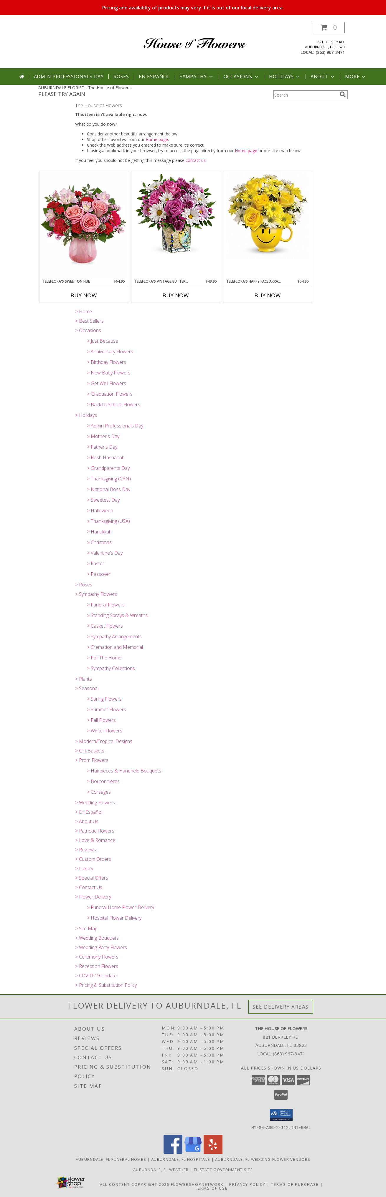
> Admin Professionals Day (115, 425)
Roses (121, 76)
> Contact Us (88, 887)
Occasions (241, 76)
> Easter (95, 563)
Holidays (285, 76)
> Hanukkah (99, 531)
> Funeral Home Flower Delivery (120, 907)
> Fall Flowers (101, 720)
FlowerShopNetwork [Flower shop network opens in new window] (197, 1184)
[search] (342, 94)
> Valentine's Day (105, 553)
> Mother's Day (103, 436)
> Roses (83, 584)
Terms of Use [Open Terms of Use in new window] (211, 1188)
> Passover (98, 574)
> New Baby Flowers (109, 372)
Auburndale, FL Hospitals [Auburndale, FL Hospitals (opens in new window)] (180, 1159)
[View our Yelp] (213, 1152)
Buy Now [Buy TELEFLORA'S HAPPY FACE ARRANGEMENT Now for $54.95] (267, 295)
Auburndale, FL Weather (161, 1169)
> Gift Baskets (89, 750)
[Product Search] (305, 95)
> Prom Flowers (91, 760)
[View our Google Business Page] (193, 1152)
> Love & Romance (95, 840)
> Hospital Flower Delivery (114, 918)
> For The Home (104, 657)
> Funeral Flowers (106, 604)
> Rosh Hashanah (106, 457)
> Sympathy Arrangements (114, 636)
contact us (196, 160)
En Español (154, 76)
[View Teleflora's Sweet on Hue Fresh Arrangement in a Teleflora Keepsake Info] (83, 224)
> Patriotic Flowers (94, 831)
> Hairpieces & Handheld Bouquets (124, 770)
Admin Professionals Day (69, 76)
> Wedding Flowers (95, 802)
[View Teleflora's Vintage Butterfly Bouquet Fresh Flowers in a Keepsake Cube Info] (175, 215)
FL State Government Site (223, 1169)
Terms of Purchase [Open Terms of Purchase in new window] (295, 1184)
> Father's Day (102, 447)
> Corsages (99, 792)
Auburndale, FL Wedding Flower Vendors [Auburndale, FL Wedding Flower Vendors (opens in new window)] (262, 1159)
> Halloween (100, 510)
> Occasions (88, 330)
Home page (157, 139)
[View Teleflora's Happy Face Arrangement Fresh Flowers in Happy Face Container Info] (267, 215)
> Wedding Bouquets (97, 938)
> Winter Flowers (104, 730)
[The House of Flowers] (195, 38)
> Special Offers (91, 878)
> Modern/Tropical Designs (103, 741)
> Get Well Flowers (106, 383)
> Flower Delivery (93, 896)
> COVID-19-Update (96, 975)
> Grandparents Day (108, 468)
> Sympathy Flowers (96, 594)
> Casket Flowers (105, 626)
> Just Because (102, 341)
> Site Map (86, 928)
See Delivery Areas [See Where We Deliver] (281, 1006)
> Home (83, 311)
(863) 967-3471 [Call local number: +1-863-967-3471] (330, 52)
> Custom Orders (93, 859)
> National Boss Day (108, 489)
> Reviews (85, 849)
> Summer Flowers (106, 709)
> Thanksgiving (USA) (108, 521)
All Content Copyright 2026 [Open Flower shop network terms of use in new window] (134, 1184)
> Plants (83, 679)
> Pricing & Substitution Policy (106, 985)
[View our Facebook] (173, 1152)
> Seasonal (86, 688)
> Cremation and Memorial (115, 647)
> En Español (88, 812)
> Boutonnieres (103, 781)
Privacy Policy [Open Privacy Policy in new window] (247, 1184)
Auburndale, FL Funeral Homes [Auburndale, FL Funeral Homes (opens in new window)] (111, 1159)
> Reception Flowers (96, 966)
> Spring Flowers (104, 699)
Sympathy (197, 76)
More (356, 76)
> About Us (86, 821)
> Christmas (99, 542)
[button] (329, 27)
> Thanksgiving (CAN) (109, 478)
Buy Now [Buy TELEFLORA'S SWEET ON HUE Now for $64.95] (83, 295)
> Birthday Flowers (106, 362)
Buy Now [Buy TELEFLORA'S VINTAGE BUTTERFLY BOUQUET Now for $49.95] (175, 295)
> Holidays (86, 415)
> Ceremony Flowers (96, 957)
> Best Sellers (89, 321)
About (323, 76)
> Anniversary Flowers (110, 351)
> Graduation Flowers (110, 394)
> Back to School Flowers (113, 404)
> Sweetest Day (103, 500)
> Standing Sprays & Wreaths (117, 615)
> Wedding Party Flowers (101, 947)
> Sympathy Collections (111, 668)
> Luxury (84, 868)
